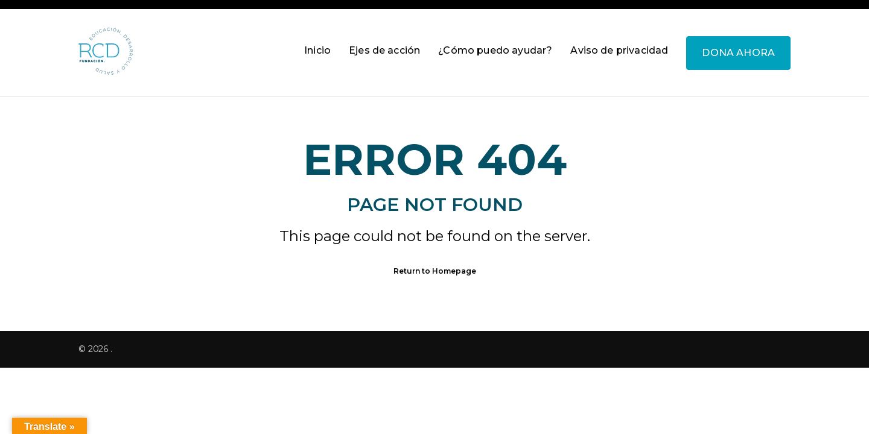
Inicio (317, 50)
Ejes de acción (384, 50)
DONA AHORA (738, 52)
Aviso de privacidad (619, 50)
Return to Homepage (434, 270)
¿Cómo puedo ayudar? (495, 50)
